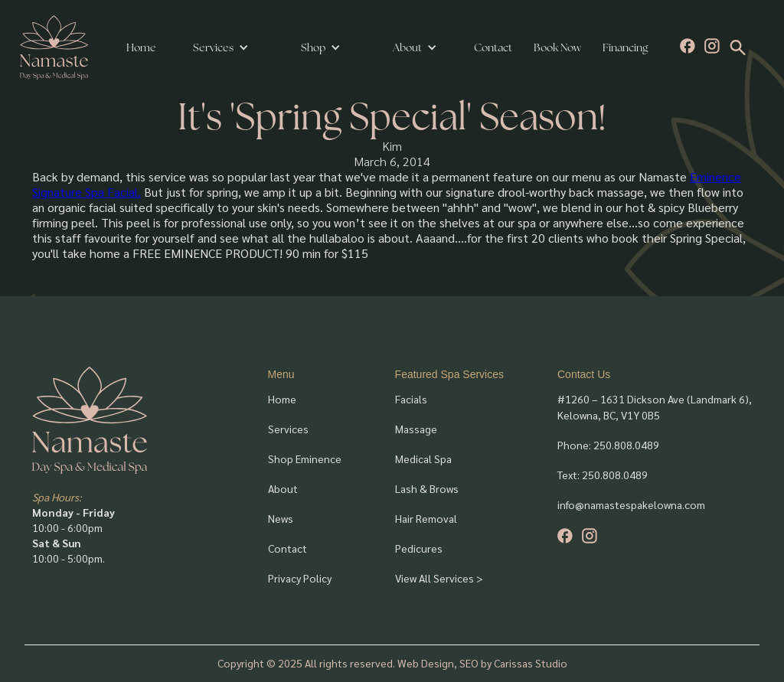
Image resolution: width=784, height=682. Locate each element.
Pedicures (419, 548)
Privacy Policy (300, 578)
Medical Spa (423, 458)
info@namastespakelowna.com (631, 504)
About (283, 488)
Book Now (557, 47)
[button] (221, 47)
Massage (416, 429)
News (280, 518)
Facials (411, 399)
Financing (625, 47)
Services (213, 47)
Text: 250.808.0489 (602, 474)
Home (141, 47)
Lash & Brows (427, 488)
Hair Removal (426, 518)
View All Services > (439, 578)
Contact (493, 47)
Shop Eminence (304, 458)
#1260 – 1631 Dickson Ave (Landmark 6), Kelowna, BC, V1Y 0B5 (654, 407)
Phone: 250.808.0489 (608, 445)
